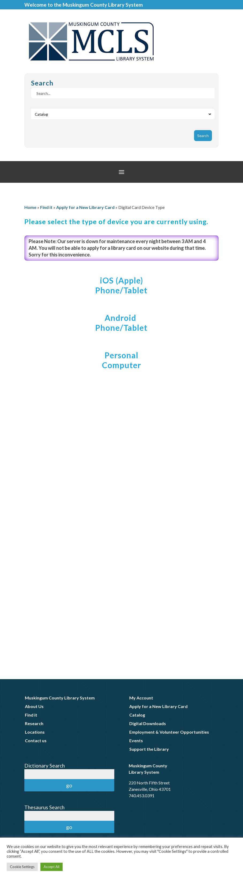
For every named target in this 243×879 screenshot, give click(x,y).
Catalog (137, 714)
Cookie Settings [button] (22, 867)
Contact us (36, 740)
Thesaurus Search (44, 807)
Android (121, 317)
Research (34, 723)
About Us (34, 706)
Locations (35, 731)
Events (136, 740)
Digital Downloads (147, 723)
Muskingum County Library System (60, 697)
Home (30, 207)
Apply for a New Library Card (85, 207)
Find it (46, 207)
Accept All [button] (51, 867)
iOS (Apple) (121, 280)
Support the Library (149, 749)
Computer (121, 365)
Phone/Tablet (121, 290)
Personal (121, 355)
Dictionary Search (44, 766)
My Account (141, 697)
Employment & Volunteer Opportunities (169, 731)
